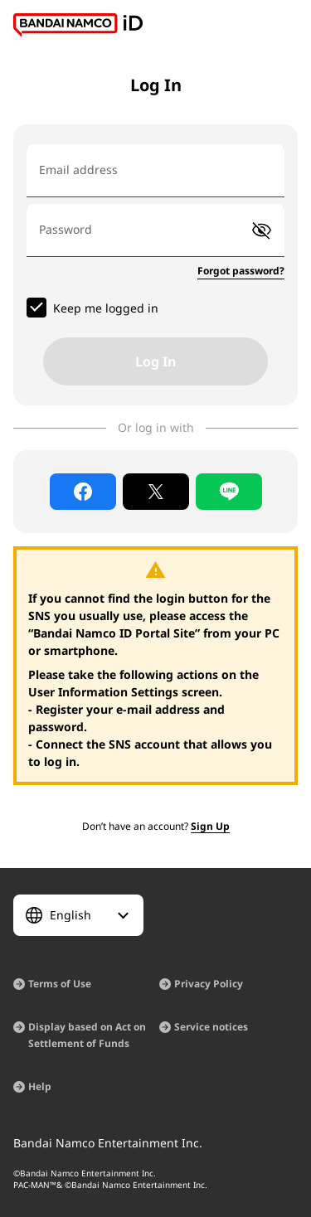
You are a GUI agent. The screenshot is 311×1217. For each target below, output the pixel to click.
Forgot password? (240, 271)
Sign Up (210, 826)
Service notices (211, 1027)
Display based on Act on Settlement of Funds (87, 1035)
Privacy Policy (208, 984)
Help (39, 1086)
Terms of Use (59, 984)
